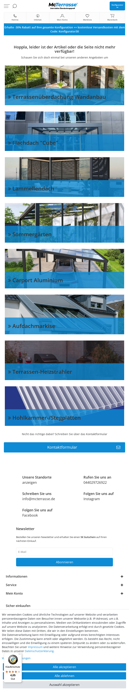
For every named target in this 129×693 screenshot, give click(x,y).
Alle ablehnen (64, 676)
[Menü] (19, 655)
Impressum (35, 647)
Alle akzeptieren (64, 667)
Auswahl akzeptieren (64, 685)
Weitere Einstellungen (16, 658)
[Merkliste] (87, 17)
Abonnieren (64, 562)
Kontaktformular (83, 447)
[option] (64, 29)
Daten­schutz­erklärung (39, 651)
